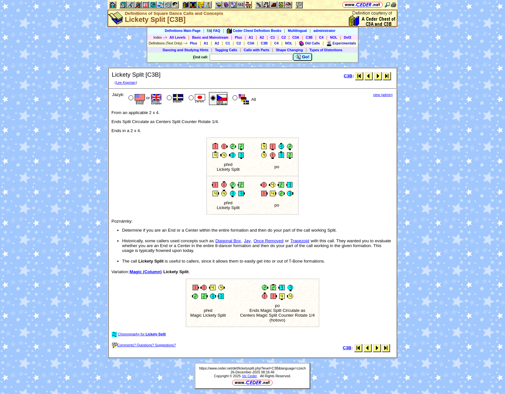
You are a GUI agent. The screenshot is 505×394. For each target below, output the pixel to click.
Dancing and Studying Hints (185, 50)
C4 (321, 37)
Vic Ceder (249, 376)
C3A (295, 37)
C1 (273, 37)
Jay (247, 240)
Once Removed (269, 240)
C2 (283, 37)
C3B (309, 37)
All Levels (177, 37)
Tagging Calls (226, 50)
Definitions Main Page (183, 31)
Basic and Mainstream (210, 37)
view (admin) (383, 95)
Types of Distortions (326, 50)
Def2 (347, 37)
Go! (303, 57)
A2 (262, 37)
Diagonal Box (228, 240)
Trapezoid (299, 240)
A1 (251, 37)
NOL (334, 37)
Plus (238, 37)
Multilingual (297, 31)
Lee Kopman (125, 82)
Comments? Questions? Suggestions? (144, 345)
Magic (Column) (145, 271)
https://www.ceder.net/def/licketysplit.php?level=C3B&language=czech (252, 368)
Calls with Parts (256, 50)
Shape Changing (289, 50)
